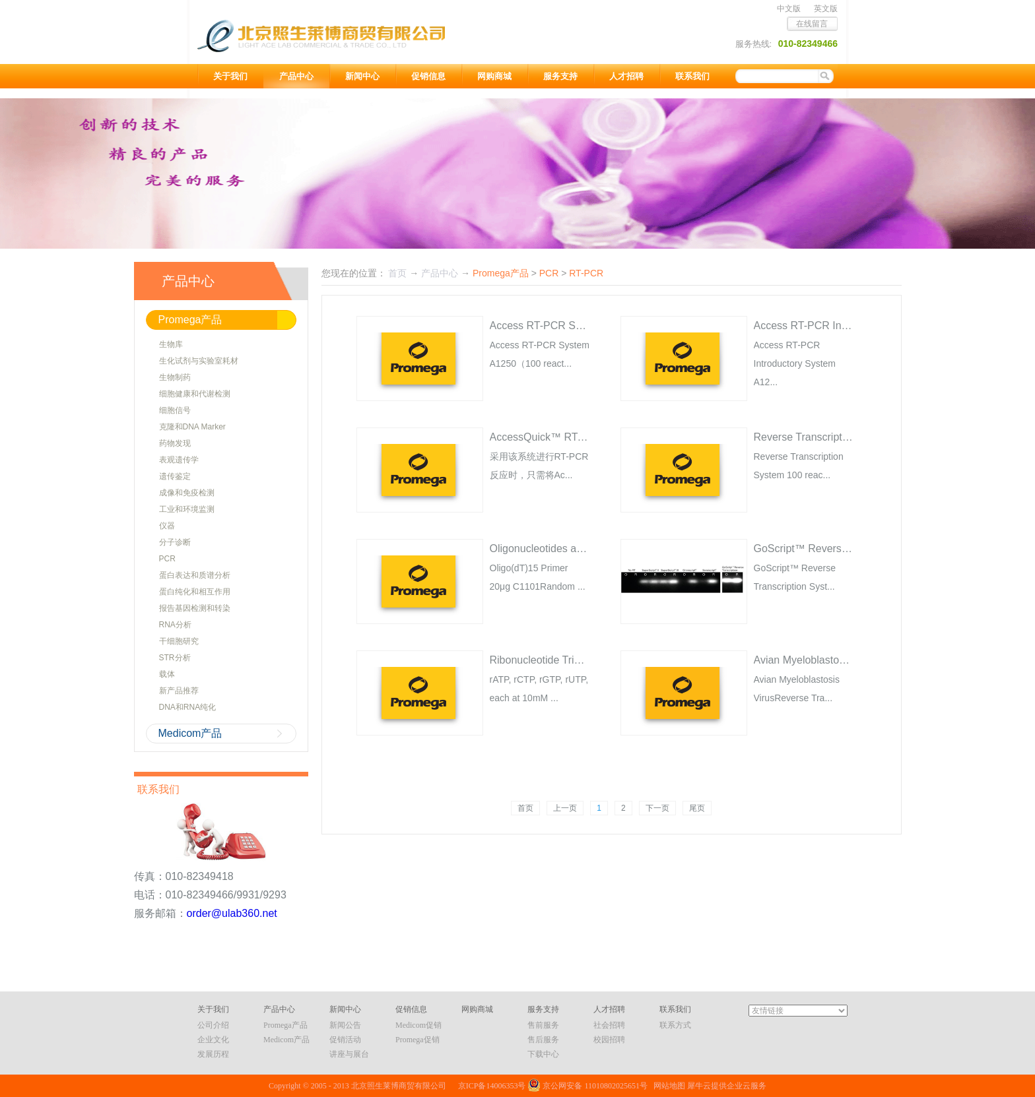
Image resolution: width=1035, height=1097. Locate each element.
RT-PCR (586, 273)
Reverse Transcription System (824, 437)
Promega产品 (501, 273)
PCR (549, 273)
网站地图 (667, 1085)
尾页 (697, 808)
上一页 (565, 808)
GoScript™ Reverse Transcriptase (834, 548)
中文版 (789, 8)
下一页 (657, 808)
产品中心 (439, 273)
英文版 (826, 8)
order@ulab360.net (232, 913)
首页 (525, 808)
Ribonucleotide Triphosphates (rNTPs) (579, 660)
